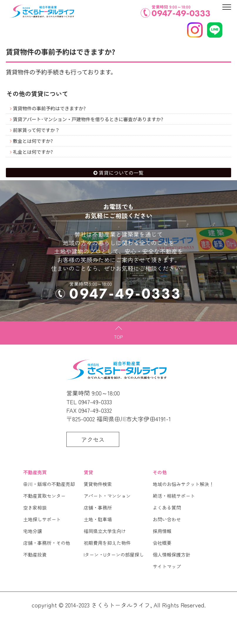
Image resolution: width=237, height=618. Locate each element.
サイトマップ (167, 566)
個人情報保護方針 (171, 554)
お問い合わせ (167, 519)
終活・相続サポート (174, 495)
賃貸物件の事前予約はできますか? (49, 108)
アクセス (93, 439)
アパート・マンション (107, 495)
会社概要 (162, 542)
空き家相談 (35, 507)
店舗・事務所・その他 (46, 542)
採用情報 (162, 531)
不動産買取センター (44, 495)
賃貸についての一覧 (121, 172)
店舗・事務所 (98, 507)
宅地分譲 (32, 531)
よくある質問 (167, 507)
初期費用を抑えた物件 (107, 542)
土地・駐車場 (98, 519)
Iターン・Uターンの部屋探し (114, 554)
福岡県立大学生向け (105, 531)
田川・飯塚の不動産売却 (49, 483)
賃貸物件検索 (98, 483)
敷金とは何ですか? (33, 140)
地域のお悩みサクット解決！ (183, 483)
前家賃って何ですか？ (36, 129)
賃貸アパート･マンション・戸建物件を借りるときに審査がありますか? (88, 119)
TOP (118, 336)
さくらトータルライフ (120, 605)
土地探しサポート (42, 519)
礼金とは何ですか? (33, 151)
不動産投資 (35, 554)
